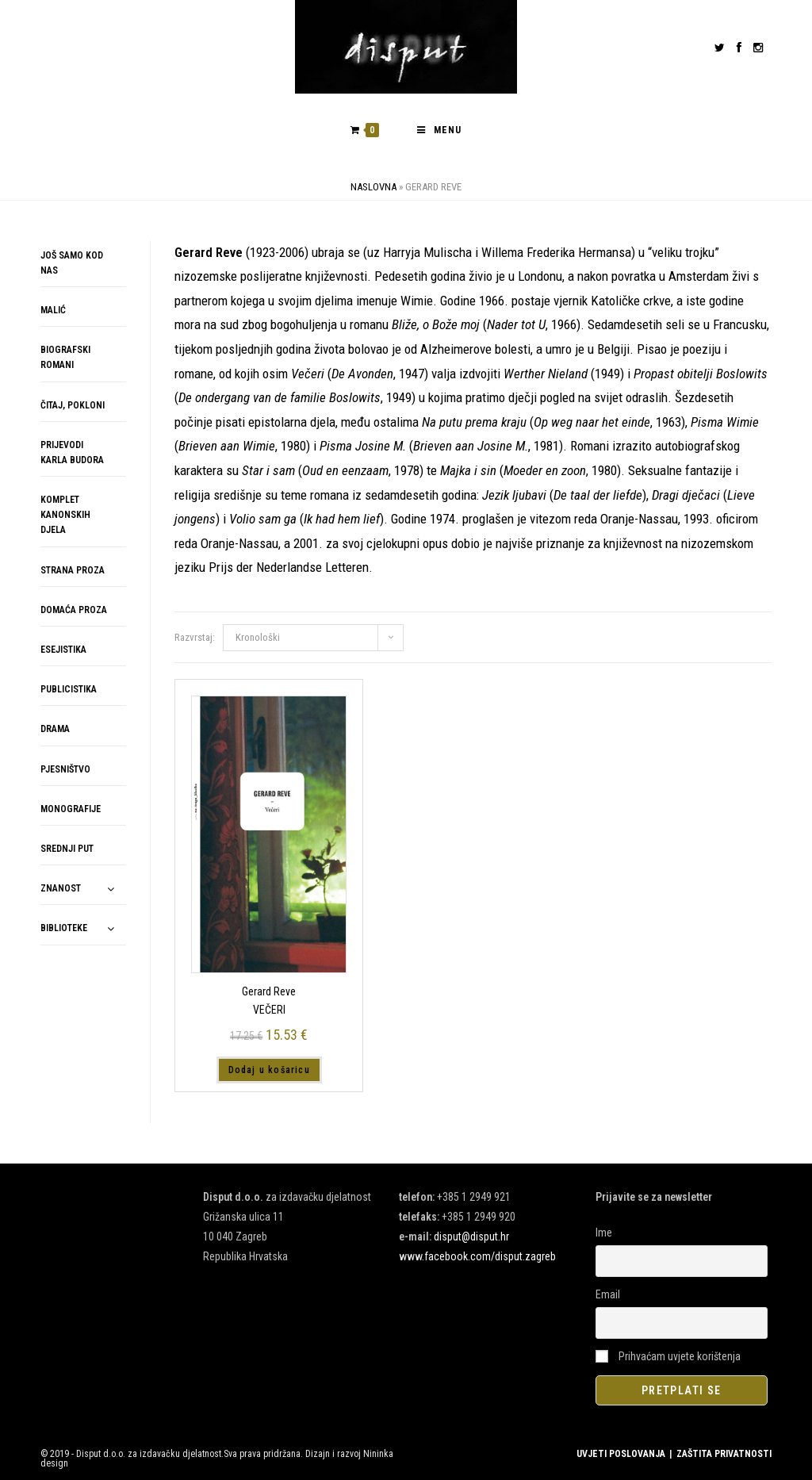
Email (608, 1294)
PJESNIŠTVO (65, 769)
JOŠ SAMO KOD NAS (71, 263)
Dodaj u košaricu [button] (269, 1069)
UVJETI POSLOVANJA (620, 1453)
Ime (604, 1232)
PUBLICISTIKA (68, 689)
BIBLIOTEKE (63, 928)
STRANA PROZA (72, 570)
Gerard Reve (269, 991)
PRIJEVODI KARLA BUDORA (72, 452)
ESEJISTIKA (63, 649)
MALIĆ (53, 310)
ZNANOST (60, 888)
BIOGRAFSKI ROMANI (65, 357)
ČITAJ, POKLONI (72, 405)
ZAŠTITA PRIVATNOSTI (724, 1453)
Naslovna (373, 187)
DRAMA (55, 728)
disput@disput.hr (471, 1236)
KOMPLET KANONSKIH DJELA (65, 514)
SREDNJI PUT (67, 848)
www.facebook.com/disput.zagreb (477, 1256)
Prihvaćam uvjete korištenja (668, 1356)
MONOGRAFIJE (70, 809)
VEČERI (269, 1009)
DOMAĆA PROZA (73, 609)
